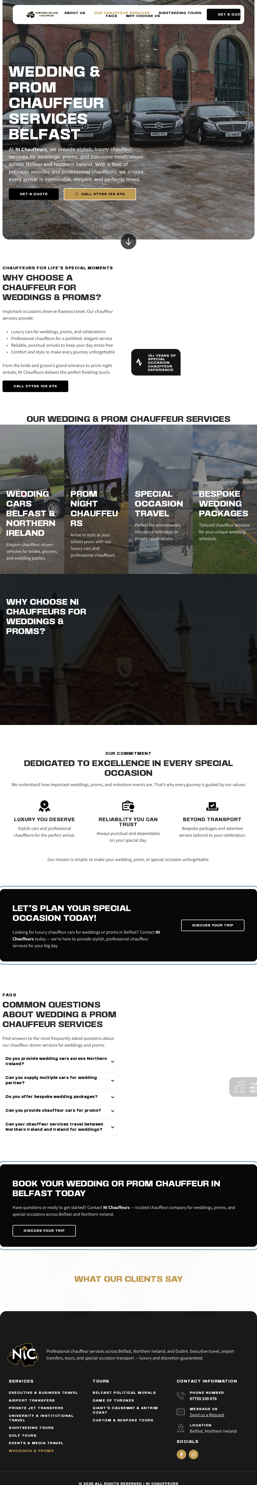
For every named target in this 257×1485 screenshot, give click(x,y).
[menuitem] (75, 13)
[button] (60, 1061)
